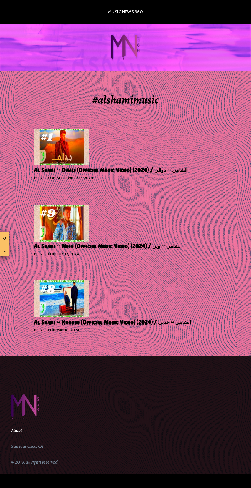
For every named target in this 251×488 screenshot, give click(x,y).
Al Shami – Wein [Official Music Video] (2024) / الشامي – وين (108, 246)
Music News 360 (125, 11)
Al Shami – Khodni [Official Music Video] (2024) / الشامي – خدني (112, 322)
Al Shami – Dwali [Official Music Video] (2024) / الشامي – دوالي (111, 170)
